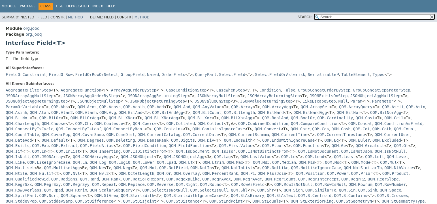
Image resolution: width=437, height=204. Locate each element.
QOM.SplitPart (21, 195)
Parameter (383, 101)
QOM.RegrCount (280, 179)
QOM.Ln (80, 162)
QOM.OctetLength (136, 173)
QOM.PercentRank (220, 173)
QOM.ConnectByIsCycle (30, 129)
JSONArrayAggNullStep (30, 96)
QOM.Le (288, 156)
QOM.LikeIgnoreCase (48, 162)
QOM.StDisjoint (139, 201)
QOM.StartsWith (137, 195)
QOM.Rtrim (76, 190)
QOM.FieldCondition (144, 145)
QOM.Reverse (160, 184)
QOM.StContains (350, 195)
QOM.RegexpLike (183, 179)
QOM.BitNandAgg (310, 112)
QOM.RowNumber (390, 184)
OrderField (173, 74)
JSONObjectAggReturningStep (37, 101)
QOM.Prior (362, 173)
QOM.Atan (39, 112)
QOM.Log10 (119, 162)
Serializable (322, 74)
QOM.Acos (87, 107)
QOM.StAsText (281, 195)
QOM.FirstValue (235, 145)
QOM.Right (186, 184)
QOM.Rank (111, 179)
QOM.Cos (320, 129)
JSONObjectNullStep (98, 101)
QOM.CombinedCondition (263, 123)
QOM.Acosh (110, 107)
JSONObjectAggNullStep (375, 96)
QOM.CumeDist (120, 134)
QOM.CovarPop (56, 134)
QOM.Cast (365, 118)
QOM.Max (235, 162)
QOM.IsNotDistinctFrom (263, 151)
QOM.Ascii (393, 107)
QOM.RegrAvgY (247, 179)
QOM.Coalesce (108, 123)
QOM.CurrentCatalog (159, 134)
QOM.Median (284, 162)
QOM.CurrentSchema (249, 134)
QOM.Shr (265, 190)
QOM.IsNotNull (390, 151)
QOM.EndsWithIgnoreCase (288, 140)
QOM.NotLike (275, 167)
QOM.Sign (293, 190)
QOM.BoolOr (303, 118)
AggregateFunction (81, 90)
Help (110, 6)
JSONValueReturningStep (266, 101)
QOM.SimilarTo (320, 190)
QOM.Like (15, 162)
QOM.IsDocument (192, 151)
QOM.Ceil (393, 118)
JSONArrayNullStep (217, 96)
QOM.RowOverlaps (23, 190)
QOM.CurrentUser (392, 134)
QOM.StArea (106, 195)
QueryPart (206, 74)
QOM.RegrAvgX (216, 179)
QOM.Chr (83, 123)
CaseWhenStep (230, 90)
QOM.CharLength (22, 123)
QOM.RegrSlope (383, 179)
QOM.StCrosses (392, 195)
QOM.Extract (64, 145)
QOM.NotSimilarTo (363, 167)
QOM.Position (310, 173)
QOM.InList (68, 151)
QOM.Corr (300, 129)
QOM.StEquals (266, 201)
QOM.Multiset (20, 167)
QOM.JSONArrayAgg (92, 156)
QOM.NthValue (398, 167)
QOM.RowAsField (248, 184)
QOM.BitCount (207, 112)
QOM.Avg (107, 112)
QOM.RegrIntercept (318, 179)
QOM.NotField (173, 167)
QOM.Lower (143, 162)
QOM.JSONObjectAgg (184, 156)
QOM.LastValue (256, 156)
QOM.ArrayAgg (276, 107)
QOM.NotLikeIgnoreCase (316, 167)
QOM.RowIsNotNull (293, 184)
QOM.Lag (222, 156)
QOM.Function (307, 145)
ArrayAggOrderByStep (133, 90)
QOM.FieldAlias (97, 145)
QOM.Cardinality (335, 118)
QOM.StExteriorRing (312, 201)
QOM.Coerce (145, 123)
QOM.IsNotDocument (318, 151)
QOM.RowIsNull (330, 184)
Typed (379, 74)
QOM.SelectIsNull (209, 190)
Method (75, 17)
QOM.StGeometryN (354, 201)
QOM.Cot (361, 129)
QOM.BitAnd (130, 112)
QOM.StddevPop (21, 201)
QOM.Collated (180, 123)
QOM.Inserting (105, 151)
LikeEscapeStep (319, 101)
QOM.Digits (183, 140)
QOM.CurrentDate (201, 134)
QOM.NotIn (201, 167)
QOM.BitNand (270, 112)
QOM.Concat (360, 123)
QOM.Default (55, 140)
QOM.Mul (388, 162)
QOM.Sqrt (48, 195)
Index (97, 6)
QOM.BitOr (50, 118)
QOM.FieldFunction (189, 145)
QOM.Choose (53, 123)
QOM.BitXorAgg (237, 118)
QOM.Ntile (16, 173)
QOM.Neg (122, 167)
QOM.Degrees (91, 140)
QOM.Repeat (104, 184)
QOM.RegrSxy (48, 184)
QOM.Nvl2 (98, 173)
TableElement (355, 74)
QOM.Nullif (42, 173)
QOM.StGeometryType (403, 201)
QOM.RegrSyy (76, 184)
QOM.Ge (339, 145)
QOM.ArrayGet (315, 107)
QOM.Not (148, 167)
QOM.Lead (314, 156)
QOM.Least (344, 156)
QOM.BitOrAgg (85, 118)
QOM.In (39, 151)
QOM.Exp (40, 145)
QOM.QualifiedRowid (27, 179)
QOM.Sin (347, 190)
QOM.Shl (239, 190)
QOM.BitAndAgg (167, 112)
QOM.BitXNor (122, 118)
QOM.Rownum (360, 184)
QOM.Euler (359, 140)
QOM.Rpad (53, 190)
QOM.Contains (168, 129)
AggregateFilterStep (28, 90)
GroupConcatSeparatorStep (381, 90)
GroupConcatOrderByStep (324, 90)
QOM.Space (390, 190)
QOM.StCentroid (314, 195)
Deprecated (77, 6)
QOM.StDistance (183, 201)
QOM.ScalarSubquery (111, 190)
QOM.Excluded (386, 140)
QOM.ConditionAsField (399, 123)
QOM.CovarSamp (88, 134)
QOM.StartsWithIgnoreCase (192, 195)
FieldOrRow (61, 74)
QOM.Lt (185, 162)
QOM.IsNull (17, 156)
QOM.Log (97, 162)
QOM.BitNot (17, 118)
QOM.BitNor (349, 112)
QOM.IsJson (224, 151)
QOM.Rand (89, 179)
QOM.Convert (268, 129)
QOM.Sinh (367, 190)
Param (356, 101)
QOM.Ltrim (213, 162)
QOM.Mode (360, 162)
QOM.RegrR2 (353, 179)
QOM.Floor (272, 145)
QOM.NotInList (237, 167)
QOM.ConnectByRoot (124, 129)
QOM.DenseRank (153, 140)
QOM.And (182, 107)
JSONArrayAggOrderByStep (90, 96)
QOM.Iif (14, 151)
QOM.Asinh (16, 112)
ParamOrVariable (23, 107)
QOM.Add (155, 107)
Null (343, 101)
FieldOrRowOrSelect (96, 74)
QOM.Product (395, 173)
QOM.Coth (381, 129)
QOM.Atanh (86, 112)
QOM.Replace (131, 184)
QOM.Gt (401, 145)
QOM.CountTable (22, 134)
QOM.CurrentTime (289, 134)
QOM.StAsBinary (247, 195)
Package (27, 6)
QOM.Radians (64, 179)
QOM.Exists (17, 145)
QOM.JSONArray (47, 156)
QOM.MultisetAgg (62, 167)
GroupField (132, 74)
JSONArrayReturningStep (273, 96)
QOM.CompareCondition (315, 123)
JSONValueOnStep (212, 101)
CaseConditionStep (186, 90)
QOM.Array (242, 107)
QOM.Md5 (261, 162)
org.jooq (31, 28)
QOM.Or (164, 173)
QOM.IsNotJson (356, 151)
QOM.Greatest (370, 145)
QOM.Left (374, 156)
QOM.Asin (415, 107)
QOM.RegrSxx (19, 184)
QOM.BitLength (239, 112)
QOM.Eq (331, 140)
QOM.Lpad (166, 162)
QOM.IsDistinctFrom (144, 151)
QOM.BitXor (200, 118)
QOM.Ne (96, 167)
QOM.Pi (248, 173)
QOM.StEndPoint (226, 201)
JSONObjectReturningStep (157, 101)
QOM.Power (338, 173)
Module (9, 6)
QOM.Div (205, 140)
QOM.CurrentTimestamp (341, 134)
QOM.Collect (210, 123)
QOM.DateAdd (19, 140)
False (289, 90)
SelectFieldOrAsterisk (280, 74)
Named (153, 74)
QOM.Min (307, 162)
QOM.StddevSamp (56, 201)
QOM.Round (210, 184)
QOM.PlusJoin (271, 173)
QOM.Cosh (340, 129)
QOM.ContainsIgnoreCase (218, 129)
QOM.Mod (333, 162)
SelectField (232, 74)
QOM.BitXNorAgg (161, 118)
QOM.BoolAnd (275, 118)
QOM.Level (397, 156)
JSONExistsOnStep (329, 96)
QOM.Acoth (134, 107)
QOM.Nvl (71, 173)
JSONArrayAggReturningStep (157, 96)
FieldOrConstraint (26, 74)
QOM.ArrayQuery (355, 107)
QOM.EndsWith (238, 140)
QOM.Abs (59, 107)
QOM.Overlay (187, 173)
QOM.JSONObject (137, 156)
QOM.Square (73, 195)
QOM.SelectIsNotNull (164, 190)
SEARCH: (305, 17)
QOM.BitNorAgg (385, 112)
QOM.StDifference (94, 201)
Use (59, 6)
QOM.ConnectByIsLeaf (78, 129)
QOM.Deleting (120, 140)
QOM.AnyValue (207, 107)
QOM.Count (404, 129)
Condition (270, 90)
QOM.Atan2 (62, 112)
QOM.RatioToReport (143, 179)
